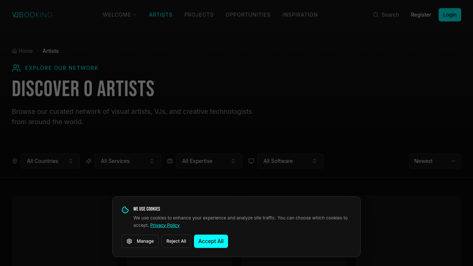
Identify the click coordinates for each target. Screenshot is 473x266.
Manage (140, 241)
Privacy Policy (165, 225)
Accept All (211, 241)
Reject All (176, 241)
